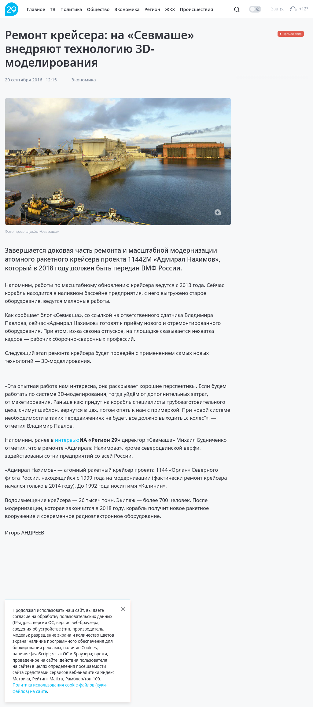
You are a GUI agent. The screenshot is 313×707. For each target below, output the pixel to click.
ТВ (53, 9)
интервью (67, 439)
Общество (98, 9)
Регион (152, 9)
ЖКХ (170, 9)
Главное (36, 9)
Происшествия (196, 9)
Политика (71, 9)
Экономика (127, 9)
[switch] (255, 9)
